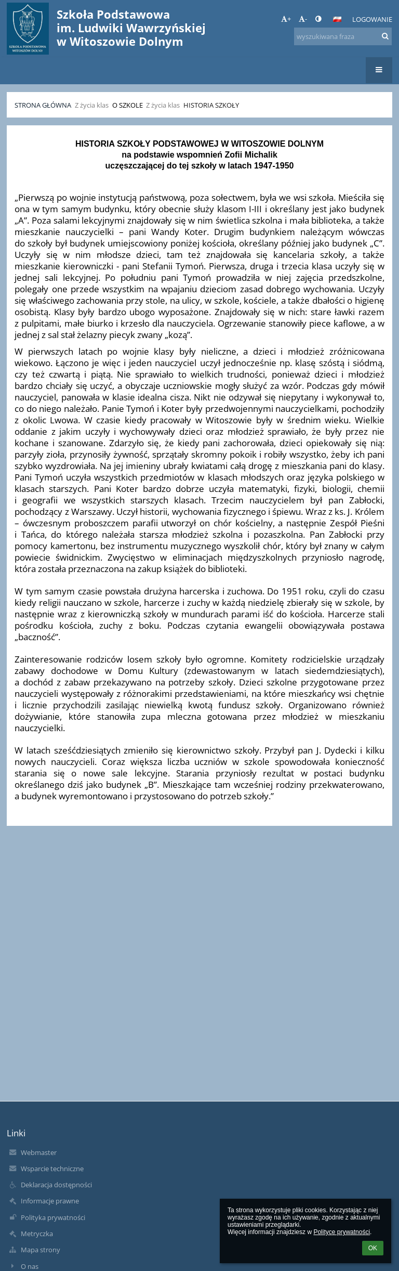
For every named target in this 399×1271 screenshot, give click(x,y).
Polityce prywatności (341, 1232)
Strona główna (43, 105)
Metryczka (37, 1233)
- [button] (303, 18)
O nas (29, 1266)
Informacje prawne (50, 1200)
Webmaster (39, 1152)
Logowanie (372, 19)
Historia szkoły (211, 105)
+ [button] (286, 18)
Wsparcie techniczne (52, 1168)
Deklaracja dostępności (56, 1184)
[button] (337, 19)
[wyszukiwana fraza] (343, 36)
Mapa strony (40, 1249)
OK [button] (372, 1248)
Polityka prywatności (53, 1217)
